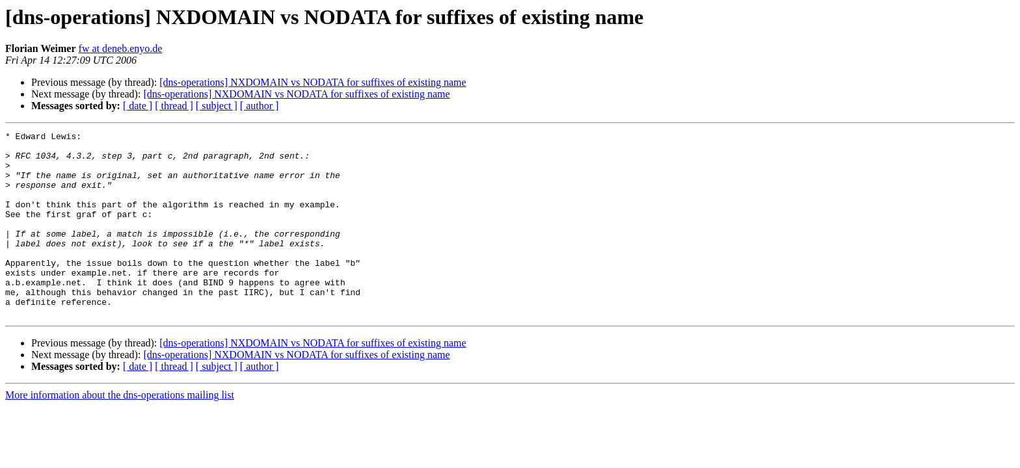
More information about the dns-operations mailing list (119, 431)
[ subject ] (216, 105)
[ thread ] (174, 105)
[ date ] (137, 105)
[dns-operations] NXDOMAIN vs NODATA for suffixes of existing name (312, 82)
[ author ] (259, 105)
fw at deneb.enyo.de (121, 48)
